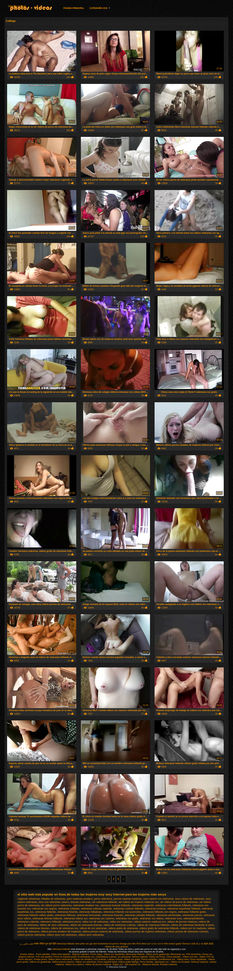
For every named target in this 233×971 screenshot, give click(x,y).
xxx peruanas (124, 957)
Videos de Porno (157, 957)
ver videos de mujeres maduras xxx (139, 902)
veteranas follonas (65, 915)
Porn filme (141, 943)
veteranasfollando (193, 918)
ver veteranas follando (104, 902)
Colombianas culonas (106, 957)
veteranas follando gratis (192, 911)
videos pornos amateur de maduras (61, 931)
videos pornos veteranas (31, 934)
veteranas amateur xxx (86, 905)
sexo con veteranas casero (53, 902)
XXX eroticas (100, 959)
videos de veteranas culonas (119, 924)
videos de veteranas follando (153, 924)
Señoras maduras (199, 962)
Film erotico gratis (172, 943)
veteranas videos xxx (76, 918)
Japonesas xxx (161, 962)
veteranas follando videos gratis (35, 915)
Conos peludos (173, 957)
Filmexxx (186, 943)
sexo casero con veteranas (158, 898)
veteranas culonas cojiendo (96, 908)
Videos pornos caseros (63, 962)
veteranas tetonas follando (47, 918)
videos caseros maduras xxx (150, 921)
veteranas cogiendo (143, 905)
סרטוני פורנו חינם (155, 943)
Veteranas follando (17, 6)
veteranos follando (50, 921)
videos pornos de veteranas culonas (187, 931)
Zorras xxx (207, 954)
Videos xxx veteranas (85, 962)
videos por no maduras (193, 928)
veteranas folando (67, 911)
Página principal (73, 8)
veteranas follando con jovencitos (122, 911)
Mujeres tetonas (26, 957)
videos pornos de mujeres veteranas (145, 931)
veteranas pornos (192, 915)
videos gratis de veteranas (123, 928)
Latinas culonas (115, 959)
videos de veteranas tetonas (33, 928)
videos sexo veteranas (91, 934)
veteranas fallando (45, 911)
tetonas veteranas (80, 902)
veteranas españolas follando (183, 908)
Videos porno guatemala (157, 954)
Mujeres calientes (80, 954)
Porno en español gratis (65, 957)
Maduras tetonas (151, 964)
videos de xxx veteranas (93, 928)
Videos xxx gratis (132, 959)
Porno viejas (96, 954)
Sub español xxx (133, 964)
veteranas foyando (112, 915)
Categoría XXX (98, 8)
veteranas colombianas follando (173, 905)
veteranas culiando (69, 908)
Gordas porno (40, 959)
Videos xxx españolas (114, 954)
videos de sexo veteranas (54, 924)
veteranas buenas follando (115, 905)
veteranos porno (72, 921)
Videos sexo (183, 959)
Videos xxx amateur (82, 959)
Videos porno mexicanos (60, 959)
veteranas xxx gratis (127, 918)
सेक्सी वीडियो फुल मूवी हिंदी (45, 943)
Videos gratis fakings (128, 962)
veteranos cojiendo (28, 921)
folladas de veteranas (53, 898)
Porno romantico (149, 959)
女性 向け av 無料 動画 (202, 943)
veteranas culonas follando (128, 908)
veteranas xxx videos (152, 918)
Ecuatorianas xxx (86, 957)
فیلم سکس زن (26, 943)
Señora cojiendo (140, 957)
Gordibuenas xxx (167, 959)
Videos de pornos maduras (98, 964)
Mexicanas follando (135, 954)
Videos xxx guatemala (40, 962)
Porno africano (25, 959)
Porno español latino (107, 962)
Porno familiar (146, 962)
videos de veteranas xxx (64, 928)
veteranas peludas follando (140, 915)
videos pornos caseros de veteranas (102, 931)
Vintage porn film (127, 943)
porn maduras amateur (79, 898)
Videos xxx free (190, 957)
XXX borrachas (193, 954)
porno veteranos (103, 898)
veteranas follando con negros (159, 911)
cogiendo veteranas (28, 898)
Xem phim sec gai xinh (86, 943)
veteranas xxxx (173, 918)
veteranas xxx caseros (101, 918)
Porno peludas (43, 954)
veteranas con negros (44, 908)
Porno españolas (198, 959)
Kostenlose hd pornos (108, 943)
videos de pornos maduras (182, 921)
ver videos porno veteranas (56, 905)
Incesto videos (27, 954)
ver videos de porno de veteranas (179, 902)
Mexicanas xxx (178, 954)
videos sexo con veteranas (62, 934)
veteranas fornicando (89, 915)
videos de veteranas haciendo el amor (192, 924)
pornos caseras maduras (128, 898)
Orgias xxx (117, 964)
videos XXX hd (206, 957)
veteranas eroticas (155, 908)
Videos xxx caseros (74, 964)
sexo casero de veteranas (189, 898)
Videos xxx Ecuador (180, 962)
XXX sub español (43, 957)
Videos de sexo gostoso (116, 946)
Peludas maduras (168, 964)
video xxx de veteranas (95, 921)
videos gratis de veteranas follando (159, 928)
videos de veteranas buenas (86, 924)
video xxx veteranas (121, 921)
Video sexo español (61, 954)
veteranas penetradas (168, 915)
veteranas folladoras (90, 911)
